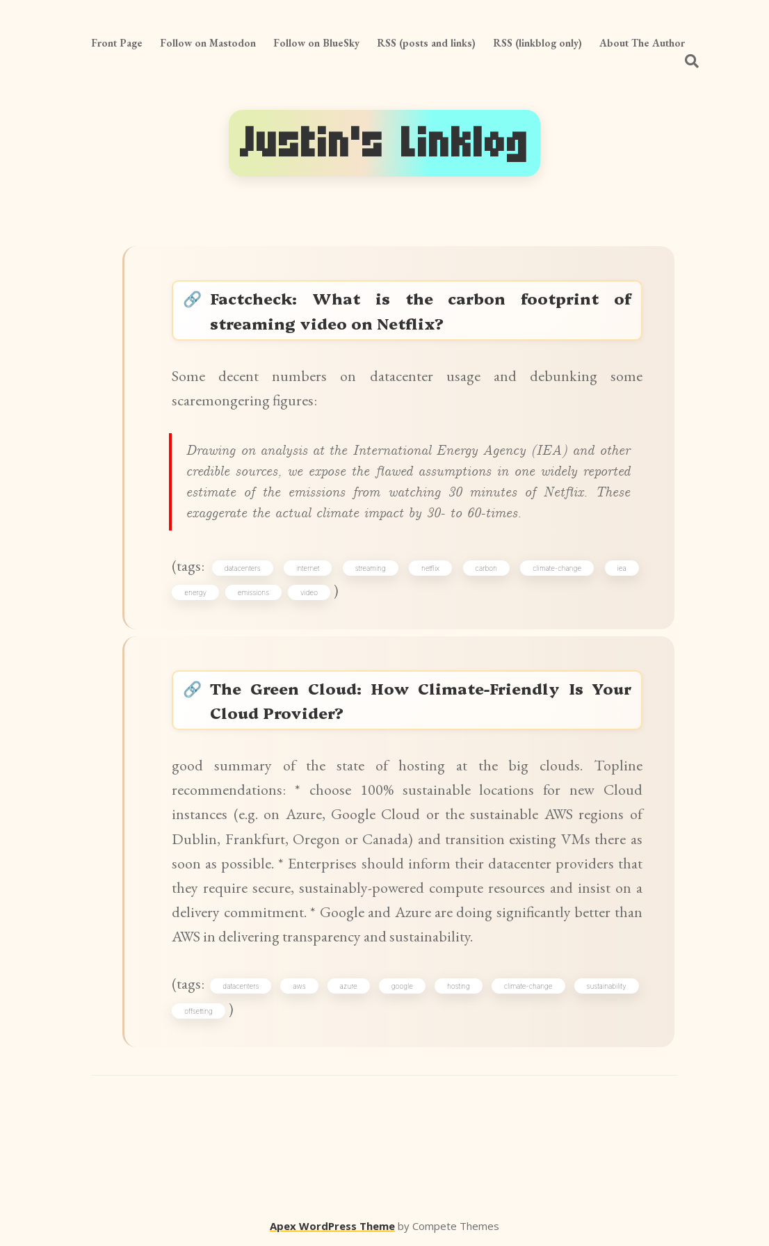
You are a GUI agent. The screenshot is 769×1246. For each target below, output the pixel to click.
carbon (486, 568)
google (402, 986)
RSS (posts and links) (426, 42)
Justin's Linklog (384, 143)
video (309, 592)
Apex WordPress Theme (332, 1226)
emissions (253, 592)
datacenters (243, 568)
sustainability (606, 986)
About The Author (642, 42)
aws (299, 986)
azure (348, 986)
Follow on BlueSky (316, 42)
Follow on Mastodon (208, 42)
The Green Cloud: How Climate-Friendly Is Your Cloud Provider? (420, 700)
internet (307, 568)
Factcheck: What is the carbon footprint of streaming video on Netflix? (420, 310)
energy (195, 592)
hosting (458, 986)
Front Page (117, 42)
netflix (430, 568)
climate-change (557, 568)
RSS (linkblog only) (537, 42)
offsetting (198, 1011)
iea (621, 568)
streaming (370, 568)
